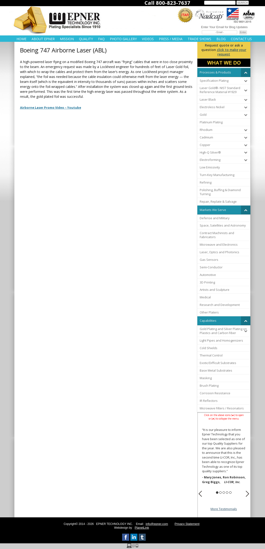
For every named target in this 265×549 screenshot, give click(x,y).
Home (21, 39)
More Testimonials (224, 509)
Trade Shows (199, 39)
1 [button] (217, 492)
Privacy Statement (187, 524)
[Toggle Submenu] (245, 72)
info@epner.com (157, 524)
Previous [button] (200, 494)
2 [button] (220, 492)
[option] (224, 456)
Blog (221, 39)
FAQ (101, 39)
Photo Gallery (123, 39)
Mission (67, 39)
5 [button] (230, 492)
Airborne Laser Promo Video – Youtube (50, 107)
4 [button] (227, 492)
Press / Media (170, 39)
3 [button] (224, 492)
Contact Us (241, 39)
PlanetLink (142, 527)
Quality (86, 39)
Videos (148, 39)
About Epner (43, 39)
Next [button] (247, 494)
